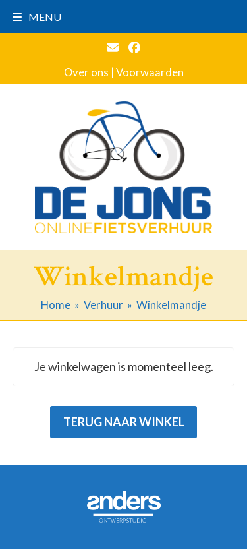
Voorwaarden (150, 72)
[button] (37, 17)
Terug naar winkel (123, 422)
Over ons (86, 72)
